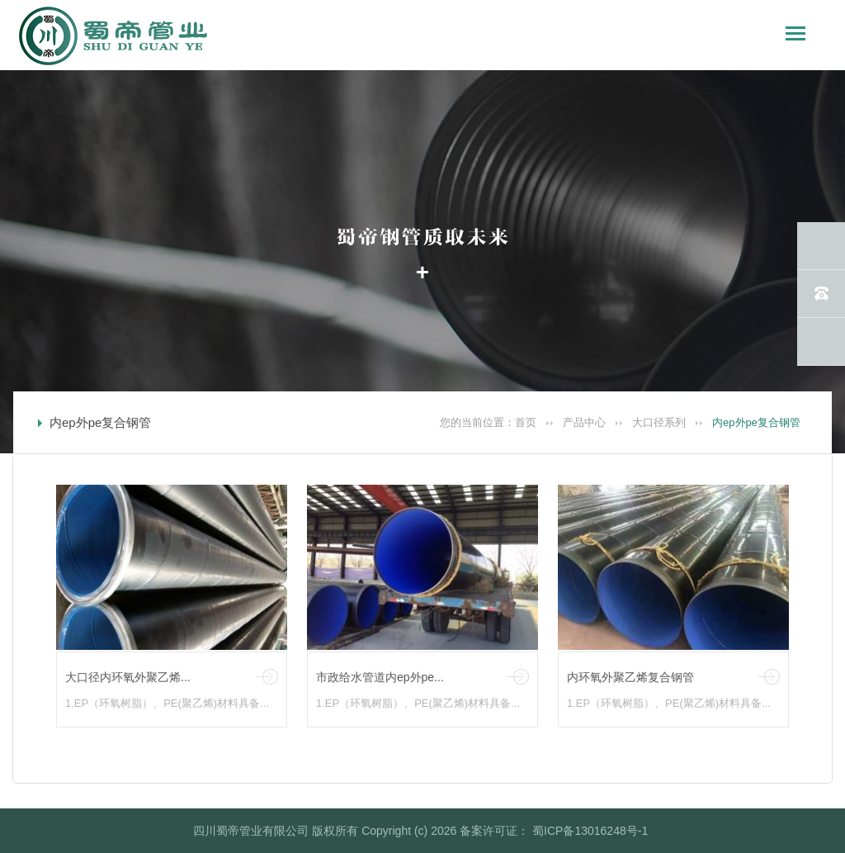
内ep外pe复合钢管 (756, 422)
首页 (525, 422)
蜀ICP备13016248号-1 (588, 830)
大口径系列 (659, 422)
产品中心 (584, 422)
